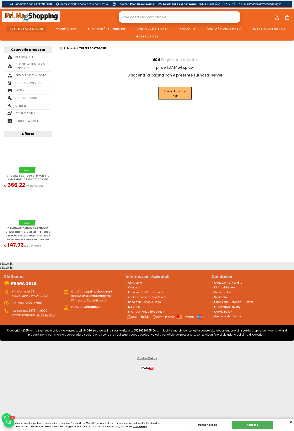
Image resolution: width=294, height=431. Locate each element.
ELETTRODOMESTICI (269, 28)
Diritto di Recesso (225, 287)
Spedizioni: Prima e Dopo (144, 302)
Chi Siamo (135, 283)
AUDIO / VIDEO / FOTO (224, 28)
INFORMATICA (65, 28)
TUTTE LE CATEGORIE (26, 28)
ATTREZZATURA (25, 113)
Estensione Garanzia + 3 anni (233, 302)
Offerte (28, 134)
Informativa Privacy (227, 307)
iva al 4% (134, 307)
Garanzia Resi (223, 292)
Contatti (134, 287)
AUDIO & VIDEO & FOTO (31, 75)
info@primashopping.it (96, 291)
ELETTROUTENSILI (26, 98)
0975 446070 (38, 311)
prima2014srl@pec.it (92, 300)
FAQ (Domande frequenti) (146, 312)
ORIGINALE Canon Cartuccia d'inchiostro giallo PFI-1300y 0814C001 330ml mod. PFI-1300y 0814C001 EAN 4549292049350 (28, 233)
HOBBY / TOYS (147, 36)
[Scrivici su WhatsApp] (8, 422)
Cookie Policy (140, 426)
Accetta (252, 425)
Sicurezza (220, 297)
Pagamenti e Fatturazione (145, 292)
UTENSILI (20, 106)
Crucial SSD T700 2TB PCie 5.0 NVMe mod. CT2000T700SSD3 (28, 177)
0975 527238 (46, 315)
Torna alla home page (175, 93)
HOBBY (19, 90)
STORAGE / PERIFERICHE (106, 28)
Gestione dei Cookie (227, 316)
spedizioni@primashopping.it (92, 296)
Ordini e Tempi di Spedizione (147, 297)
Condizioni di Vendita (228, 283)
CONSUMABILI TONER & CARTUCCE (30, 66)
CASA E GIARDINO (26, 121)
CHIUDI (290, 422)
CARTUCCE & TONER (152, 28)
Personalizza (207, 425)
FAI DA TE (187, 28)
